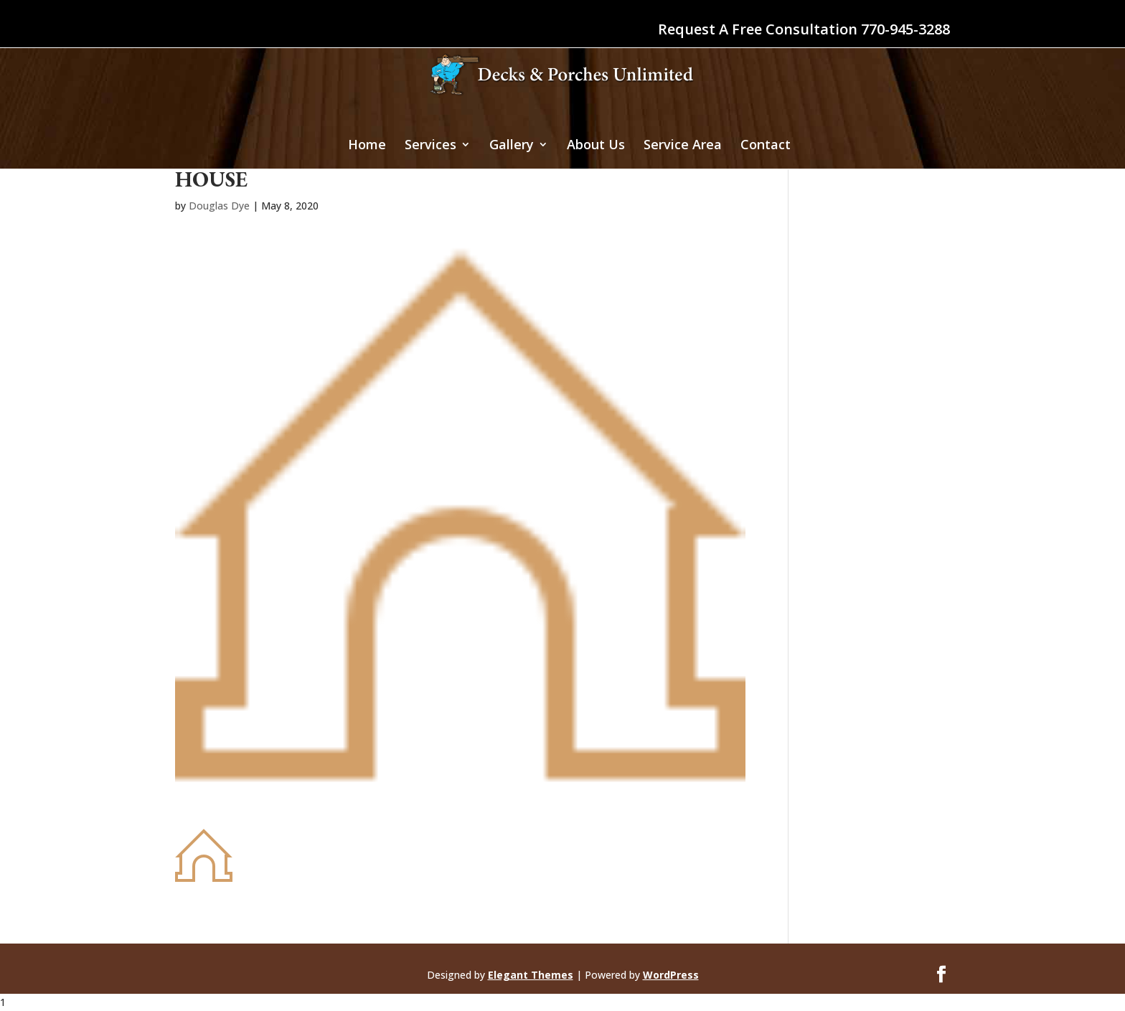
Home (367, 146)
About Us (596, 146)
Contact (765, 146)
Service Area (683, 146)
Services (430, 146)
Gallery (511, 146)
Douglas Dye (219, 205)
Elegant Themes (530, 975)
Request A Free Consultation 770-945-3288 (804, 30)
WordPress (671, 975)
